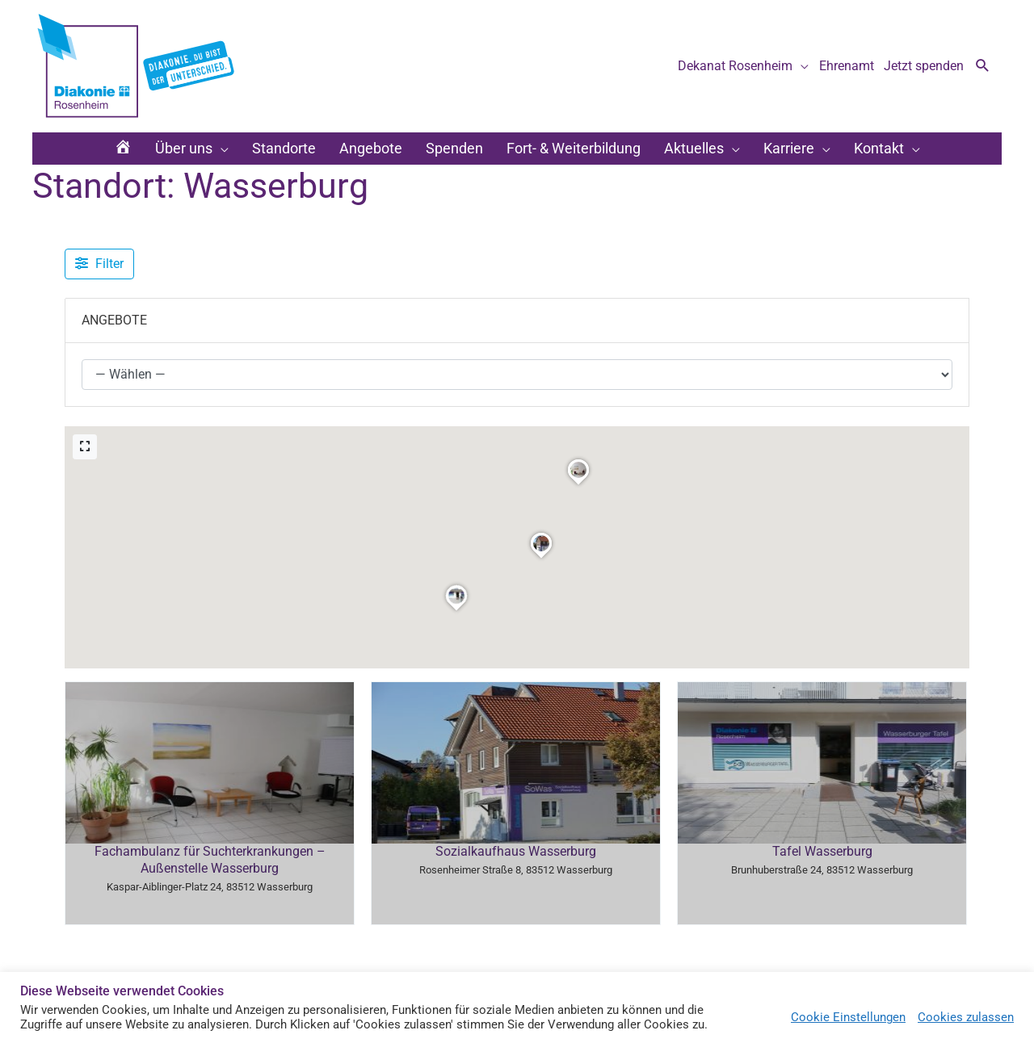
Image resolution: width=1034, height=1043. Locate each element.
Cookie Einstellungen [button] (848, 1017)
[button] (982, 67)
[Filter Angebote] (99, 264)
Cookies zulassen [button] (966, 1017)
